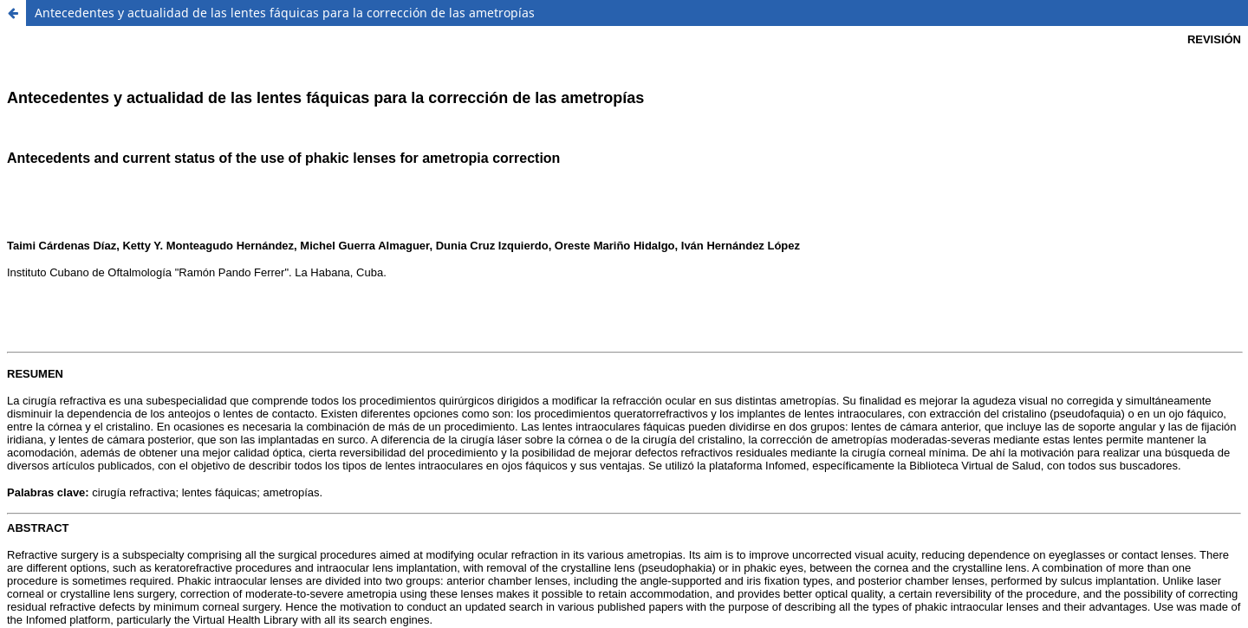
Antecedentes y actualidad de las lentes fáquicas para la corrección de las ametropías (285, 12)
